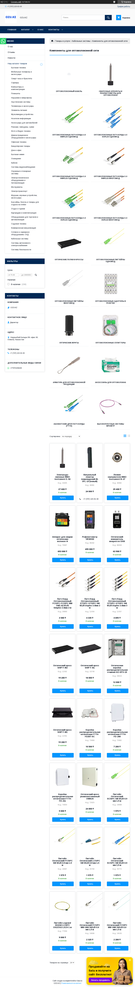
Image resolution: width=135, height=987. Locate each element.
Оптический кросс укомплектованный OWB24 (90, 796)
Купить (63, 498)
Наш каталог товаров (17, 63)
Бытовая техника (18, 68)
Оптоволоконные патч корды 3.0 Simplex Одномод (69, 177)
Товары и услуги (62, 41)
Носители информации (21, 118)
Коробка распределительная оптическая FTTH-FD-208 (117, 733)
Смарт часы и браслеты (21, 79)
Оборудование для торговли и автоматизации (24, 218)
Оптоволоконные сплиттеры (110, 343)
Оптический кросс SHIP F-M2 (62, 666)
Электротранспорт (19, 191)
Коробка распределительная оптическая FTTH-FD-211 (62, 797)
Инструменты (16, 187)
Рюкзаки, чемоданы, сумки (22, 127)
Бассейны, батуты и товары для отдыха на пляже (25, 203)
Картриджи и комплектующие (23, 213)
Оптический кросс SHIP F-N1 (90, 666)
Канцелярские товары (20, 146)
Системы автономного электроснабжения (20, 244)
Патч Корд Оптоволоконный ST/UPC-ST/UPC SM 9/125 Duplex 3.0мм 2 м (90, 603)
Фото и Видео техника (20, 131)
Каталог (25, 30)
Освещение (16, 159)
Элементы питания (19, 110)
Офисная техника (18, 142)
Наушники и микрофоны (21, 98)
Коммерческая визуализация (23, 228)
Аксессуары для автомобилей (24, 123)
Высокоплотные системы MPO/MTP (110, 425)
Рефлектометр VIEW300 (89, 538)
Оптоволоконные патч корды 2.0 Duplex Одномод (110, 136)
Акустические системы (20, 102)
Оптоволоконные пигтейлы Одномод (110, 260)
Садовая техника (18, 224)
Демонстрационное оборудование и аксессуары (23, 136)
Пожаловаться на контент (71, 983)
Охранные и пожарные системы (21, 172)
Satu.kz (79, 981)
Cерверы (15, 83)
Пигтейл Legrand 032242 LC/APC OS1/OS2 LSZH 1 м (62, 925)
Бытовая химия (17, 154)
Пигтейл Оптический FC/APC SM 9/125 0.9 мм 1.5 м (62, 861)
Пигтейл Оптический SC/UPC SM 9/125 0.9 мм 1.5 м (117, 861)
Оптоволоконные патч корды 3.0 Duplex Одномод (69, 219)
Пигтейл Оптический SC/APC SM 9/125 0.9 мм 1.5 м (117, 797)
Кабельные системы (81, 41)
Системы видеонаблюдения (23, 167)
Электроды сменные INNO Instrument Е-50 (62, 477)
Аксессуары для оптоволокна (110, 382)
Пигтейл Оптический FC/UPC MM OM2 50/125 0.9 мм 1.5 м (90, 926)
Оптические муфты (69, 343)
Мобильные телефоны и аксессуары (21, 73)
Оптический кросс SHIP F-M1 (62, 731)
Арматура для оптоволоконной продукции (69, 383)
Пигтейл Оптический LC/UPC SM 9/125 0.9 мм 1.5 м (90, 861)
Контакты (53, 30)
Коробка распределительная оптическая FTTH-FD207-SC (89, 733)
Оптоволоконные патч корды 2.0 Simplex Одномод (69, 136)
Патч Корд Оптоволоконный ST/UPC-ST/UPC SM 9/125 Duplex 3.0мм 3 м (117, 603)
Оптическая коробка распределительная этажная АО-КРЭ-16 (117, 668)
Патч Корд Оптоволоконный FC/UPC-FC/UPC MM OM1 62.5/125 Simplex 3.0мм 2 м (62, 603)
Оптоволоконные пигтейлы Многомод (69, 302)
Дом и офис (16, 150)
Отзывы (11, 52)
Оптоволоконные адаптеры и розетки (110, 302)
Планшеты (15, 93)
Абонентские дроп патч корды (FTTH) (69, 425)
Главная (11, 30)
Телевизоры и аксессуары (22, 106)
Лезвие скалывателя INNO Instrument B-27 (117, 477)
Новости (11, 58)
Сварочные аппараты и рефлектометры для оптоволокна (110, 93)
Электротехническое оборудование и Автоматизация (20, 180)
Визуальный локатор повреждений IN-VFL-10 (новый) (89, 478)
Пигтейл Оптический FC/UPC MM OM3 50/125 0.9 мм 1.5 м (117, 926)
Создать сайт (16, 2)
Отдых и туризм (18, 209)
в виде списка (129, 436)
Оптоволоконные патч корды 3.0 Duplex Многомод (110, 219)
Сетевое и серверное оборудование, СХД (20, 233)
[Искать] (108, 17)
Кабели (14, 163)
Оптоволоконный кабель (69, 91)
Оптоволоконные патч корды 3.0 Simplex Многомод (110, 177)
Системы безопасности (21, 250)
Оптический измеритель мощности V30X (117, 539)
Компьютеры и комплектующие (18, 88)
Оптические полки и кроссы (69, 260)
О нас (40, 30)
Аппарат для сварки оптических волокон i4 (62, 539)
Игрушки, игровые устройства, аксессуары (24, 196)
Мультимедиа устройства (22, 114)
